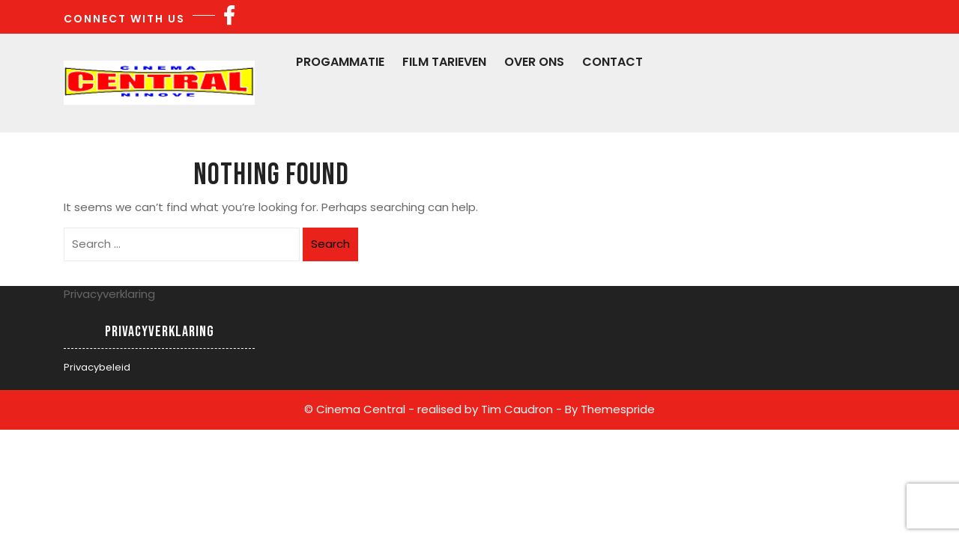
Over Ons (534, 61)
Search (330, 244)
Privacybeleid (97, 367)
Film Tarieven (444, 61)
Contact (612, 61)
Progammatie (340, 61)
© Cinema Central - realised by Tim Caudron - (433, 409)
